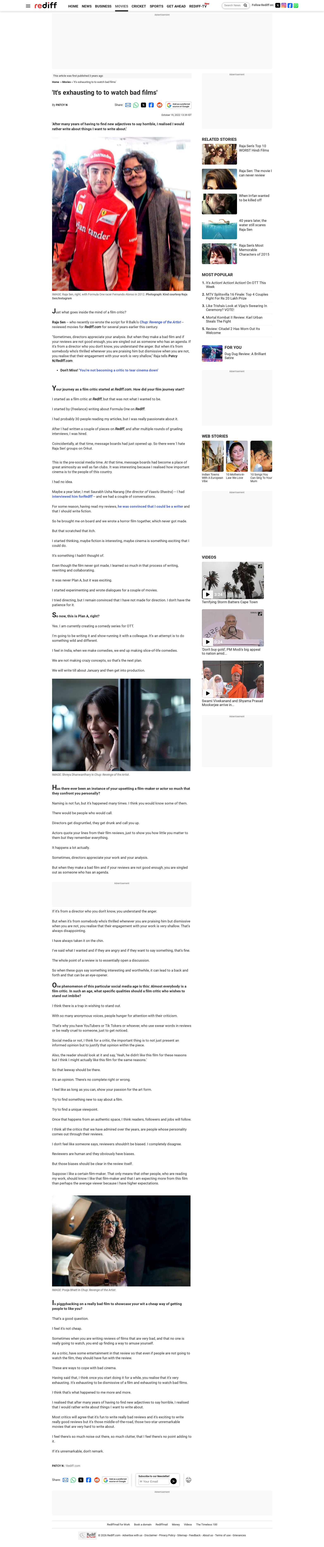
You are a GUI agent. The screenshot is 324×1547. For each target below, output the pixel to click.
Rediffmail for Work (118, 1524)
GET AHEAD (176, 6)
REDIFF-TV (198, 6)
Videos (188, 1524)
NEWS (87, 6)
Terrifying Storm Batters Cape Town (230, 602)
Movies (66, 82)
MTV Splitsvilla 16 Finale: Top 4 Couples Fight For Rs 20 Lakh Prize (237, 296)
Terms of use (223, 1535)
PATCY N (62, 105)
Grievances (239, 1535)
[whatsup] (296, 5)
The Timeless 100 (206, 1524)
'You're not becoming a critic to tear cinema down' (118, 370)
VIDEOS (209, 557)
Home (55, 82)
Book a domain (142, 1524)
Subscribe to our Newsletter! (153, 1476)
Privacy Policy (167, 1535)
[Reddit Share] (159, 105)
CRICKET (139, 6)
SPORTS (156, 6)
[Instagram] (284, 5)
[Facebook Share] (151, 105)
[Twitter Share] (143, 105)
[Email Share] (127, 105)
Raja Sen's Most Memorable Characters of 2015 (254, 250)
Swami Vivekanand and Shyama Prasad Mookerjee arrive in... (232, 703)
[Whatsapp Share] (135, 105)
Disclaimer (150, 1535)
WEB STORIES (215, 436)
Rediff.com (113, 1535)
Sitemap (182, 1535)
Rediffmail (162, 1524)
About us (208, 1535)
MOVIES (121, 6)
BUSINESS (103, 6)
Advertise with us (132, 1535)
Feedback (195, 1535)
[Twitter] (278, 5)
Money (176, 1524)
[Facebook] (290, 5)
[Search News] (244, 5)
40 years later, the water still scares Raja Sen (253, 225)
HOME (73, 6)
